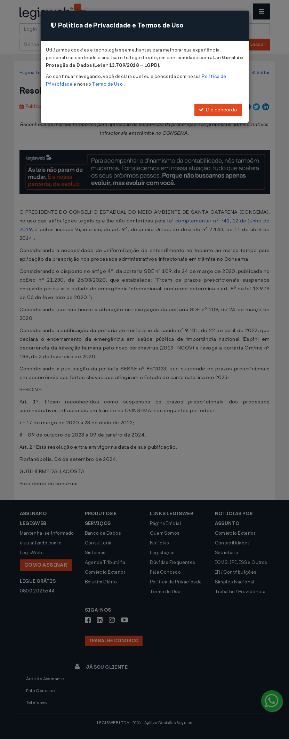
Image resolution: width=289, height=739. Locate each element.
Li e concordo (218, 110)
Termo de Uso (107, 84)
